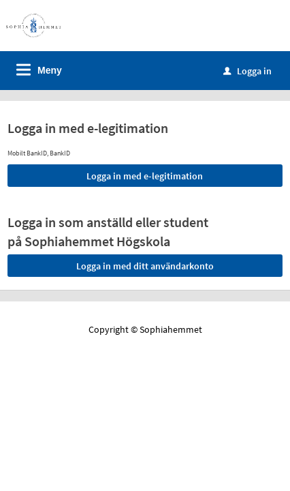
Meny (49, 70)
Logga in (247, 71)
